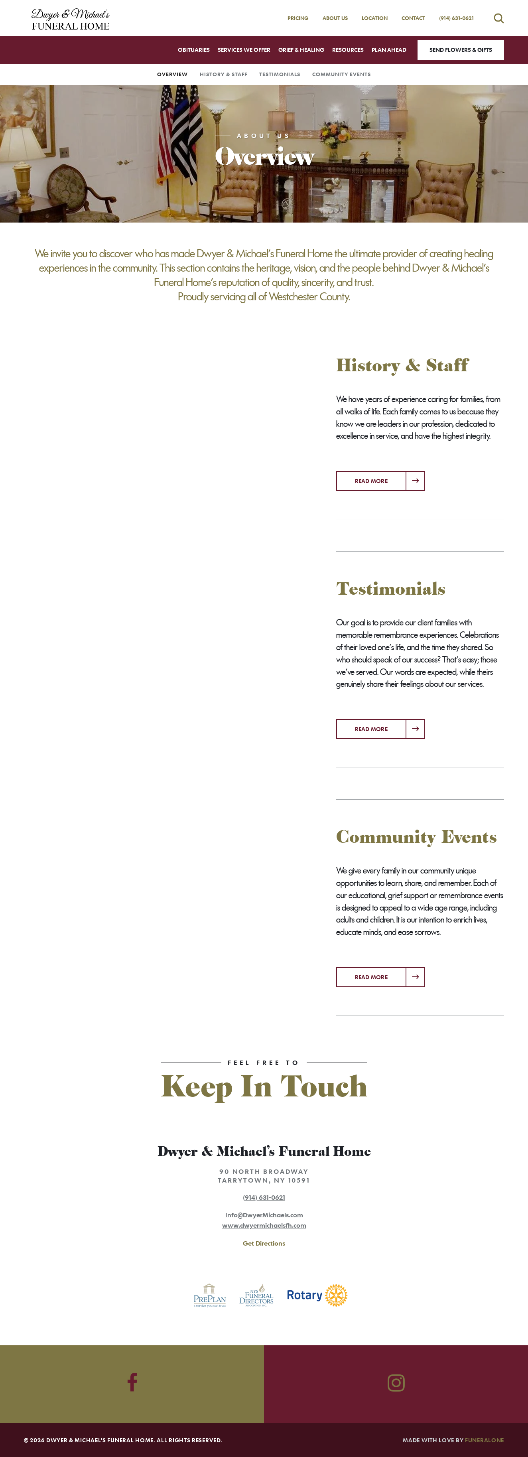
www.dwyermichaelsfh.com (264, 1225)
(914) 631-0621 (456, 18)
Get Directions (264, 1243)
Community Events (341, 74)
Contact (413, 18)
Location (375, 18)
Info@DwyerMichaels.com (264, 1215)
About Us (335, 18)
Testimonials (279, 74)
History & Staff (223, 74)
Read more (390, 478)
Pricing (298, 18)
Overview (172, 74)
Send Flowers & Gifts (460, 49)
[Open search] (499, 18)
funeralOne (484, 1440)
